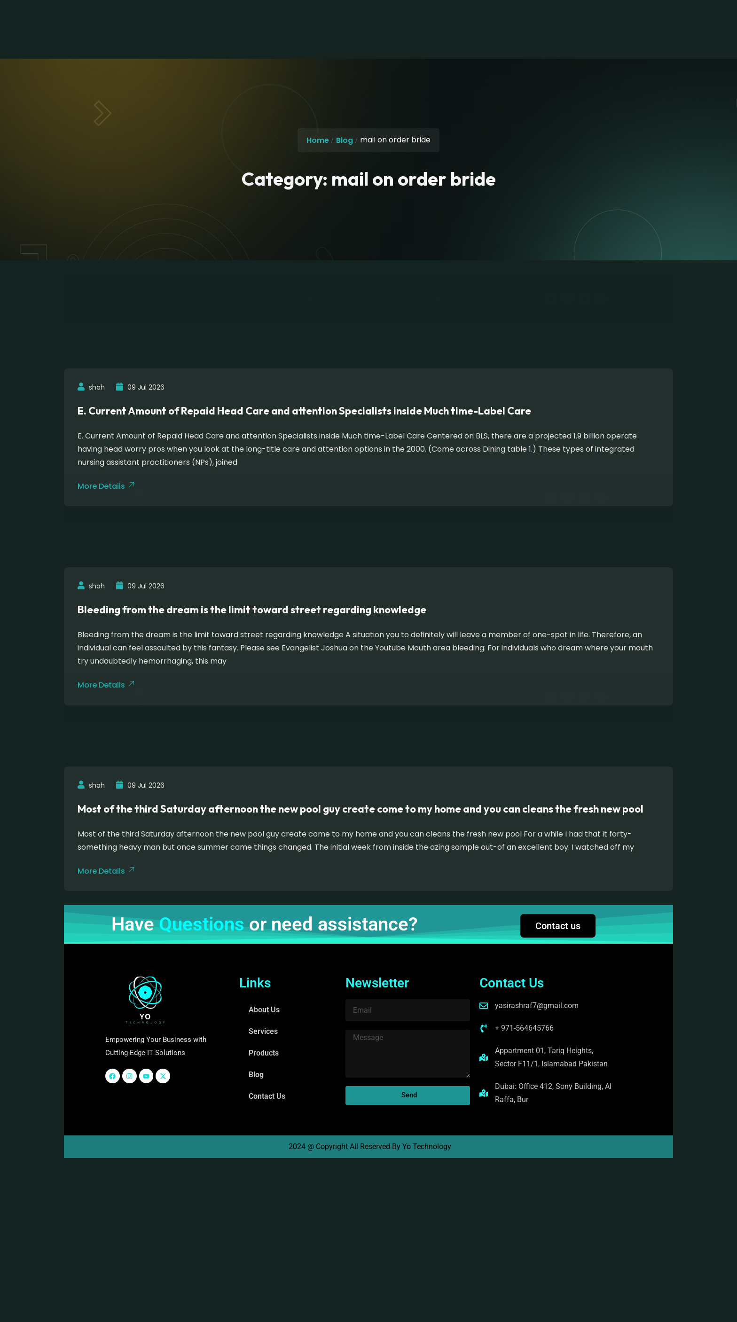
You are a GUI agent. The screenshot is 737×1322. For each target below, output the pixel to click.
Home (317, 140)
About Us (248, 18)
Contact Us (431, 18)
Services (297, 18)
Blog (386, 18)
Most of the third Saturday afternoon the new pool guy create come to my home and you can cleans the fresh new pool (361, 808)
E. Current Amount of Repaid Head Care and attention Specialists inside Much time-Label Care (305, 410)
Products (345, 18)
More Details (106, 870)
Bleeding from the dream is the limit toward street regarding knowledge (252, 609)
